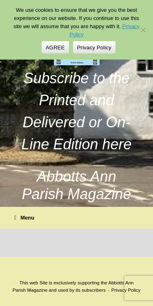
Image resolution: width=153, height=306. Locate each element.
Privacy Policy (94, 47)
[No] (143, 30)
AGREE (55, 47)
